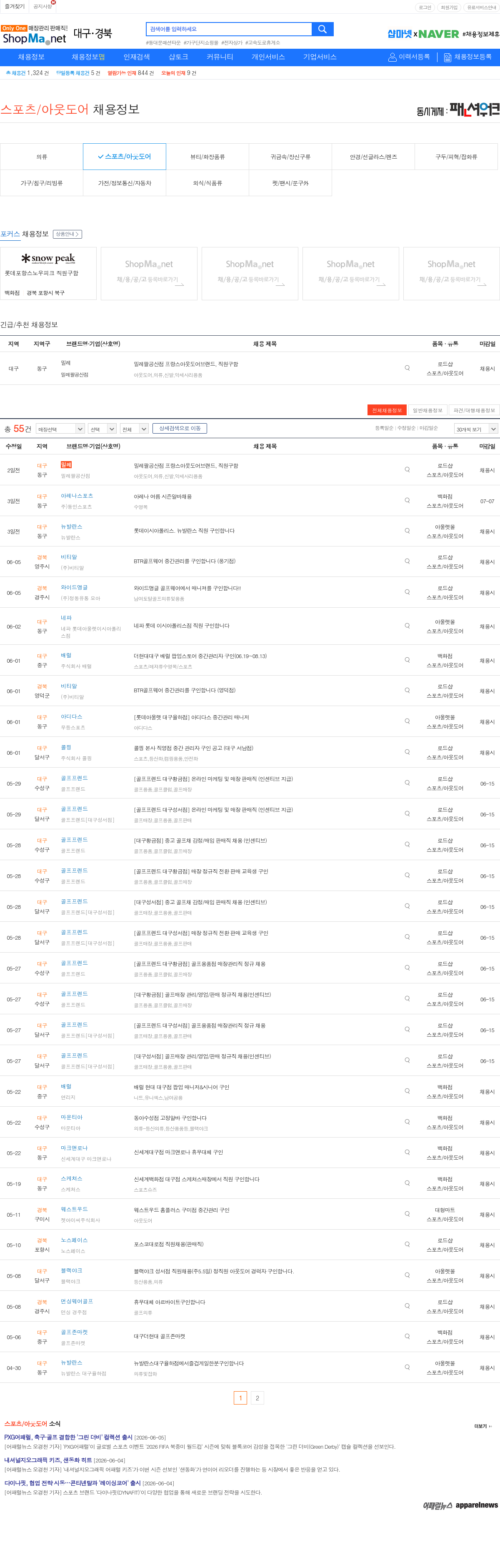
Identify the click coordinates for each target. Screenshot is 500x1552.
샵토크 (178, 57)
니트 (138, 1097)
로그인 (425, 7)
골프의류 (143, 1312)
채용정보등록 (473, 56)
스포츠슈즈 (145, 1189)
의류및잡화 (145, 1373)
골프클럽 (163, 789)
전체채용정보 (387, 410)
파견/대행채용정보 (474, 410)
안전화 (191, 758)
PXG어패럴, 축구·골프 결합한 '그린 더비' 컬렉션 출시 (68, 1437)
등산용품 (143, 1281)
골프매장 (182, 789)
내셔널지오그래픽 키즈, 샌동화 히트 (48, 1460)
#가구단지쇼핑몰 (201, 42)
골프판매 (182, 819)
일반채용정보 (428, 410)
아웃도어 (143, 374)
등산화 (156, 758)
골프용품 (143, 789)
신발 (168, 374)
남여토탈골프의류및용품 (159, 598)
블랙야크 (199, 1128)
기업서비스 (320, 57)
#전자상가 (231, 42)
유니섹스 (154, 1097)
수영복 (141, 506)
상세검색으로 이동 (179, 428)
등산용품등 (176, 1128)
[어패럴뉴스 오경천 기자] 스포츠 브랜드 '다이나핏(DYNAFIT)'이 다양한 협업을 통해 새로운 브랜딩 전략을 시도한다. (133, 1492)
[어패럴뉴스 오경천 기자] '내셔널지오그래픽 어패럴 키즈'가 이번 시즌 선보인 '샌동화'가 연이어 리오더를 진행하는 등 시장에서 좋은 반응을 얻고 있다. (172, 1469)
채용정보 (31, 57)
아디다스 (143, 727)
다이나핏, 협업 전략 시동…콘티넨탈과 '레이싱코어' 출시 (72, 1483)
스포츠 (141, 758)
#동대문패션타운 (163, 42)
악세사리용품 (188, 374)
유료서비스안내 (481, 7)
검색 (323, 29)
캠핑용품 (173, 758)
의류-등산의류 (149, 1128)
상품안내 (67, 233)
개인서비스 (268, 57)
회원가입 (449, 7)
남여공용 (173, 1097)
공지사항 (42, 6)
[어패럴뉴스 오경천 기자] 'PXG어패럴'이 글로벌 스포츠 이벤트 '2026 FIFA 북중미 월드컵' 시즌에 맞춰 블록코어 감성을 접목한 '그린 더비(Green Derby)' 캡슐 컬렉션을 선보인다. (199, 1446)
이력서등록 (414, 56)
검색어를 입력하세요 (173, 29)
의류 (157, 374)
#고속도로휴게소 (262, 42)
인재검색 (136, 57)
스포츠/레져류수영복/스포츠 (163, 666)
